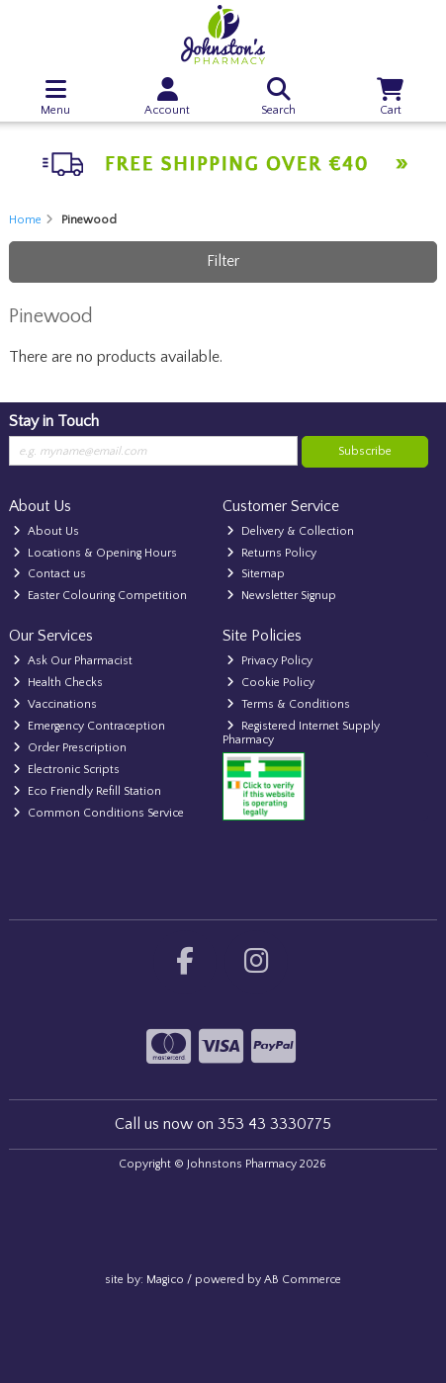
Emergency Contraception (89, 726)
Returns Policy (271, 553)
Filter (223, 261)
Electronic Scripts (66, 769)
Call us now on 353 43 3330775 (223, 1124)
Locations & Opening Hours (95, 553)
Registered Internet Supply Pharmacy (301, 733)
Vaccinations (55, 704)
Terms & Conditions (288, 704)
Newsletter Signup (281, 595)
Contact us (49, 573)
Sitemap (255, 573)
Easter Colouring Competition (100, 595)
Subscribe (365, 451)
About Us (46, 531)
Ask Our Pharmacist (73, 660)
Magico (165, 1279)
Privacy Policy (269, 660)
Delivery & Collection (290, 531)
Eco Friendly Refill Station (87, 791)
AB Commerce (302, 1279)
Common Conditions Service (98, 813)
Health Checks (58, 682)
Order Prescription (70, 747)
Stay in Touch (54, 421)
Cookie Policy (270, 682)
